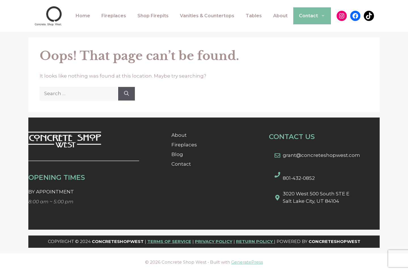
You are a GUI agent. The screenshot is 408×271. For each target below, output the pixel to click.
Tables (254, 15)
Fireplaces (113, 15)
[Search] (126, 94)
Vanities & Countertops (207, 15)
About (280, 15)
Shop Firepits (153, 15)
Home (83, 15)
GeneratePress (247, 262)
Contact (315, 15)
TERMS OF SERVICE (169, 241)
